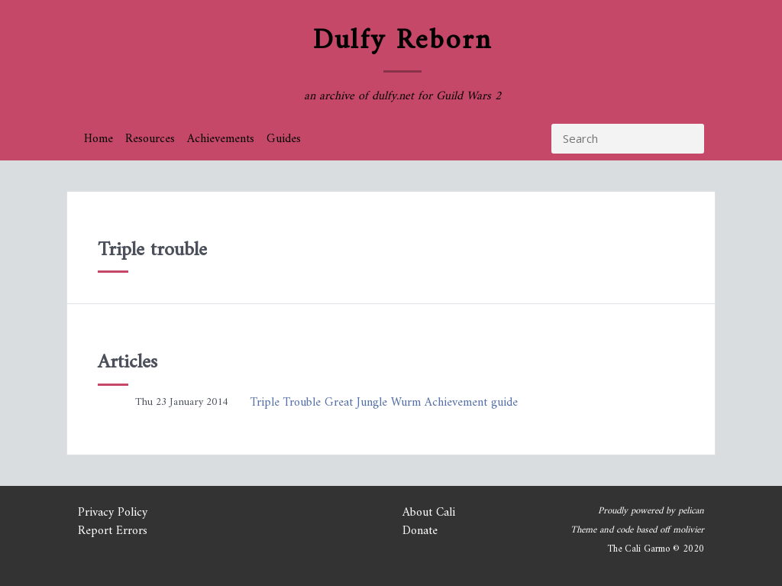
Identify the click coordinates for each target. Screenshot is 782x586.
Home (98, 139)
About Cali (428, 512)
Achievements (220, 139)
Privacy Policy (112, 512)
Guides (284, 139)
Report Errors (112, 531)
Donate (420, 531)
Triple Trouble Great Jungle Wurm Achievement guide (384, 402)
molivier (688, 530)
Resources (150, 139)
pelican (691, 511)
